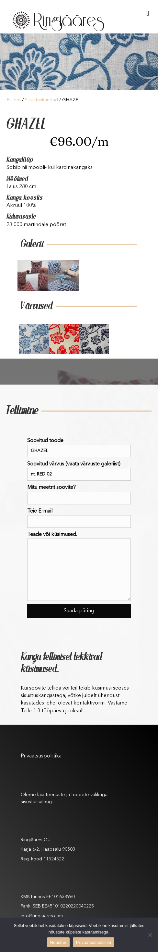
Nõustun (58, 942)
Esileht (13, 100)
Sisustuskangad (41, 100)
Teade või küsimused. (79, 566)
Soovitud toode (79, 447)
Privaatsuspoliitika (41, 756)
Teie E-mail (79, 518)
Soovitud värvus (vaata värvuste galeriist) (79, 471)
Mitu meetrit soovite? (79, 494)
